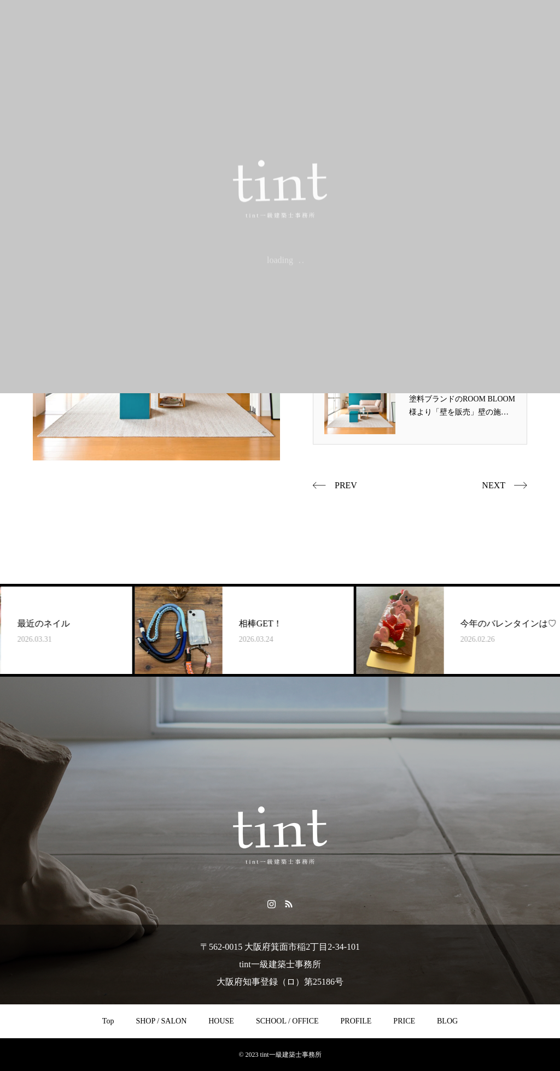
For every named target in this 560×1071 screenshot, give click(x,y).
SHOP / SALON (161, 1021)
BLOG (447, 1021)
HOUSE (221, 1021)
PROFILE (356, 1021)
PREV (346, 485)
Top (108, 1021)
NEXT (493, 485)
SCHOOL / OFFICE (287, 1021)
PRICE (404, 1021)
